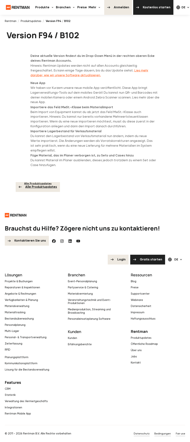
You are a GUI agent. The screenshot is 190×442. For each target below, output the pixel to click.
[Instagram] (62, 240)
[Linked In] (70, 240)
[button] (44, 7)
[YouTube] (78, 240)
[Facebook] (54, 240)
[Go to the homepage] (15, 215)
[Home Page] (18, 7)
